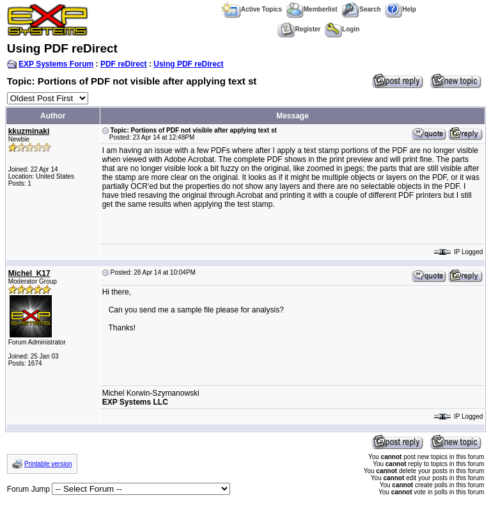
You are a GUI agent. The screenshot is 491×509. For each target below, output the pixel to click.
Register (298, 29)
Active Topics (251, 9)
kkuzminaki (29, 131)
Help (400, 9)
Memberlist (312, 9)
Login (342, 29)
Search (360, 9)
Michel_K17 (29, 273)
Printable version (48, 463)
